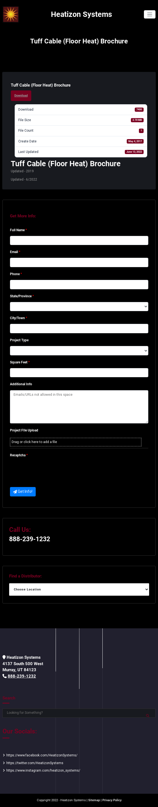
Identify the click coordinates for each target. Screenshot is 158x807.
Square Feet (20, 362)
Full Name (18, 230)
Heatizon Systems (81, 14)
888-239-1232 (29, 539)
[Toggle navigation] (150, 14)
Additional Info (21, 384)
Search (8, 698)
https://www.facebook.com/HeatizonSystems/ (41, 755)
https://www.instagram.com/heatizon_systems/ (43, 770)
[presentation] (52, 472)
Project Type (19, 340)
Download (21, 95)
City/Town (18, 318)
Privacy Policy (111, 800)
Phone (16, 274)
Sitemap (94, 800)
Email (15, 252)
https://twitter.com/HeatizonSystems (34, 763)
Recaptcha (19, 455)
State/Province (22, 296)
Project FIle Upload (24, 430)
